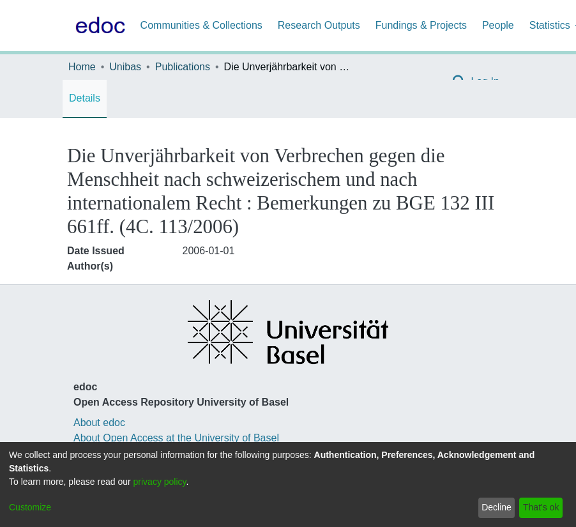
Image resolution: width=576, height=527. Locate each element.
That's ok (541, 507)
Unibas (125, 66)
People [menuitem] (498, 25)
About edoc (99, 422)
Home (82, 66)
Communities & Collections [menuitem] (201, 25)
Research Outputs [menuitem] (319, 25)
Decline (496, 507)
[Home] (98, 25)
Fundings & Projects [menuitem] (421, 25)
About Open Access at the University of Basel (176, 437)
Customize (30, 507)
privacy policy (159, 482)
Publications (182, 66)
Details (84, 98)
